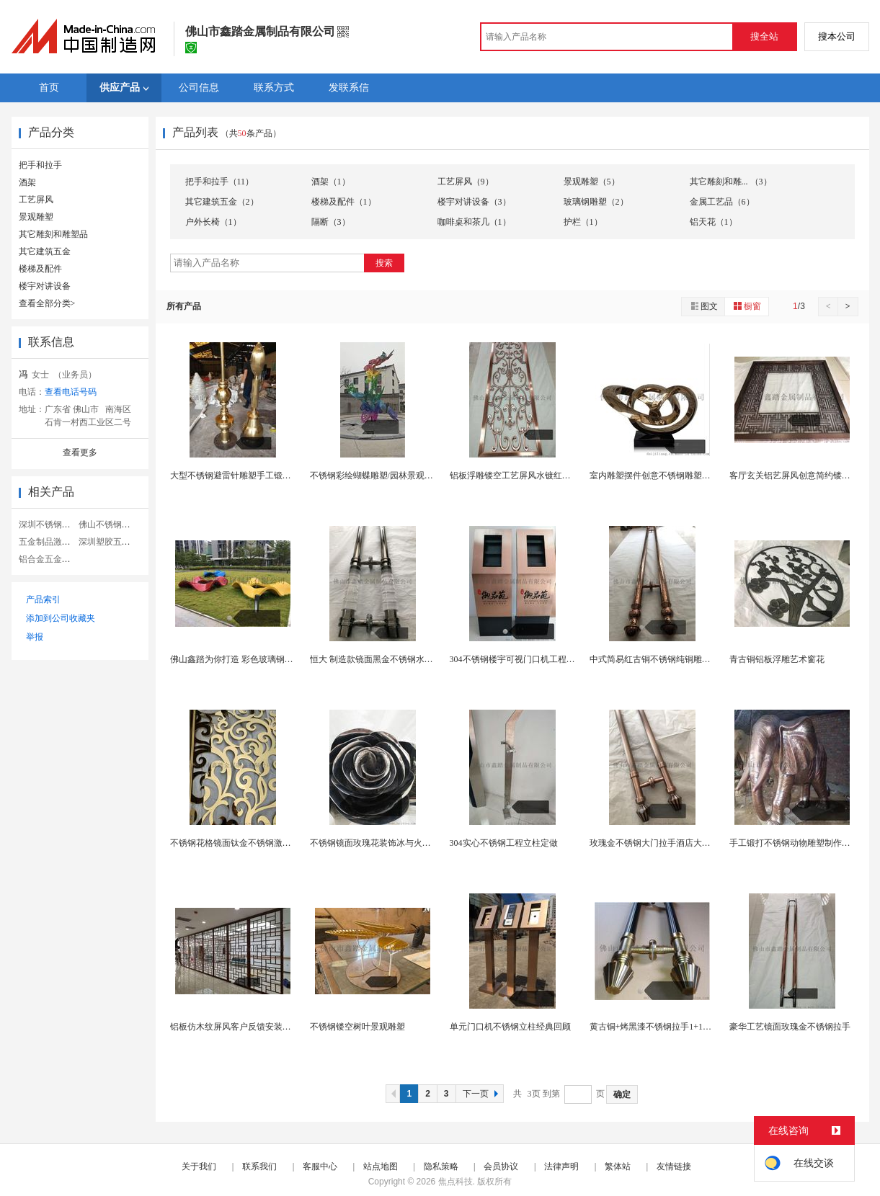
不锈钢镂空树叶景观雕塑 (357, 1027)
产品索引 (43, 599)
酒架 (27, 182)
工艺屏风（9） (465, 182)
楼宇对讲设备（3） (474, 202)
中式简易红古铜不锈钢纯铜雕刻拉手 (659, 659)
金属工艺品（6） (722, 202)
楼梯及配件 (40, 269)
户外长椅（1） (213, 222)
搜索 (384, 263)
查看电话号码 (71, 392)
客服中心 (320, 1166)
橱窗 (746, 305)
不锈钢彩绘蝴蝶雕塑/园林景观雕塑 (376, 475)
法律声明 (561, 1166)
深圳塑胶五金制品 (113, 542)
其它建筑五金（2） (222, 202)
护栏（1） (583, 222)
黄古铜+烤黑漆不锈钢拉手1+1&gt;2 (657, 1027)
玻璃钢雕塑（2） (596, 202)
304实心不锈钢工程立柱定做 (504, 843)
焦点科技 (455, 1182)
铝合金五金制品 (49, 559)
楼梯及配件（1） (343, 202)
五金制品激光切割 (53, 542)
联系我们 (259, 1166)
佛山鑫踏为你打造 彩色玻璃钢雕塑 (236, 659)
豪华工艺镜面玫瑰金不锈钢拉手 (789, 1027)
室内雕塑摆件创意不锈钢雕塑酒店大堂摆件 (672, 475)
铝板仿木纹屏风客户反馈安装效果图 (239, 1027)
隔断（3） (330, 222)
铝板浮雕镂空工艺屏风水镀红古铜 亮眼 (524, 475)
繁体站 (618, 1166)
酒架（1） (330, 182)
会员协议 (501, 1166)
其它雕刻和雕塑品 (53, 234)
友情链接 (674, 1166)
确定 (622, 1094)
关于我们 (199, 1166)
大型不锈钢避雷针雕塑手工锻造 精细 (240, 475)
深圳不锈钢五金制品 (58, 524)
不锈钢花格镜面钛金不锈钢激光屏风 (239, 843)
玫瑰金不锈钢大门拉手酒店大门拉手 (659, 843)
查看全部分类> (47, 303)
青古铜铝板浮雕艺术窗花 (777, 659)
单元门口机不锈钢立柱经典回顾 (510, 1027)
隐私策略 (441, 1166)
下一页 (482, 1094)
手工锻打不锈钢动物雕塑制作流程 (794, 843)
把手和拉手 (40, 165)
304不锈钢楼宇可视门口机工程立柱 (517, 659)
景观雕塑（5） (592, 182)
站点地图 (380, 1166)
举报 (34, 637)
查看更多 (80, 452)
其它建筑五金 (45, 251)
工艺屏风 (36, 200)
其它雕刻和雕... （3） (731, 182)
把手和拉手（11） (219, 182)
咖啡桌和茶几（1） (474, 222)
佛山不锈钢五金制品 (117, 524)
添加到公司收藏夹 (60, 618)
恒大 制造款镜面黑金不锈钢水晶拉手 (380, 659)
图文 (703, 305)
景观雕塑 (36, 217)
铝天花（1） (713, 222)
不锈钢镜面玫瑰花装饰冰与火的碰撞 (379, 843)
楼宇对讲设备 (45, 286)
